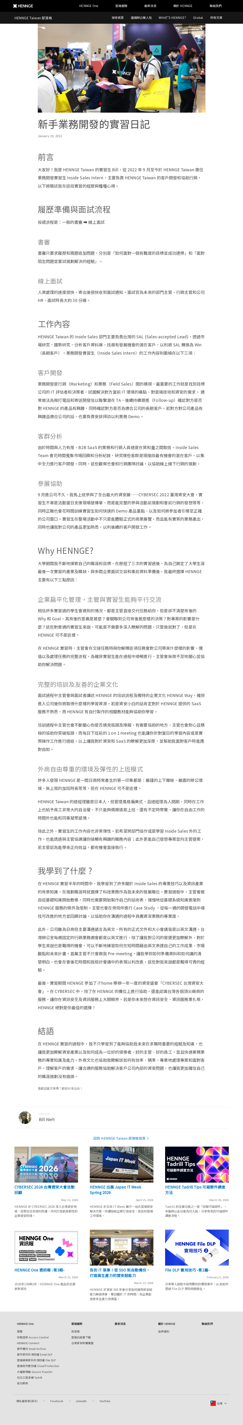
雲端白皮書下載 (81, 1337)
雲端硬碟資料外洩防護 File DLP (36, 1360)
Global (198, 17)
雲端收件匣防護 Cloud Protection (38, 1366)
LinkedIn (81, 1401)
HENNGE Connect (28, 1343)
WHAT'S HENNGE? (172, 17)
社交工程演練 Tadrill (29, 1377)
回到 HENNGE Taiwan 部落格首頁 (121, 1138)
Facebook (56, 1401)
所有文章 (216, 17)
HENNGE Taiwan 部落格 (33, 17)
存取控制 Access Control (33, 1337)
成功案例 (22, 1383)
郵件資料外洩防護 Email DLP (35, 1354)
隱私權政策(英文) (27, 1401)
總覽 (19, 1331)
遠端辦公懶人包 (141, 17)
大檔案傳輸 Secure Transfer (35, 1372)
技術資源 (118, 17)
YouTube (105, 1401)
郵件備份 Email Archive (31, 1349)
